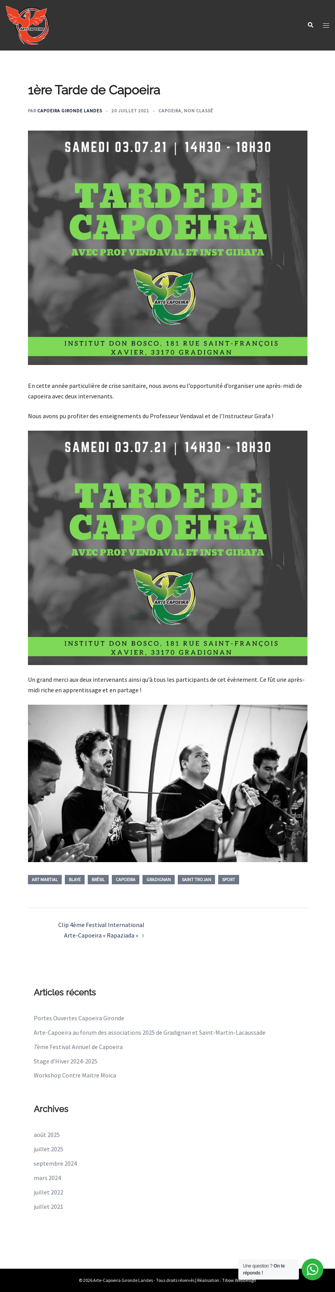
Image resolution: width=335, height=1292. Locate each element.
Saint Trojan (196, 879)
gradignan (158, 879)
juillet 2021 (48, 1206)
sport (228, 879)
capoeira (125, 879)
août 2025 (47, 1134)
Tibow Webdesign (239, 1280)
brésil (98, 879)
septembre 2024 (55, 1163)
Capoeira (169, 110)
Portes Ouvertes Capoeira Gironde (79, 1018)
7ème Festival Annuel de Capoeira (78, 1047)
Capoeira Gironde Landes (69, 110)
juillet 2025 (48, 1149)
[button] (310, 25)
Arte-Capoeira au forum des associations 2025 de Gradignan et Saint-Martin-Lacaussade (150, 1032)
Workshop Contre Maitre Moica (75, 1075)
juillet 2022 (48, 1192)
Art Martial (45, 879)
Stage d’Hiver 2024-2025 (65, 1061)
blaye (75, 879)
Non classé (198, 110)
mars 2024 (47, 1178)
